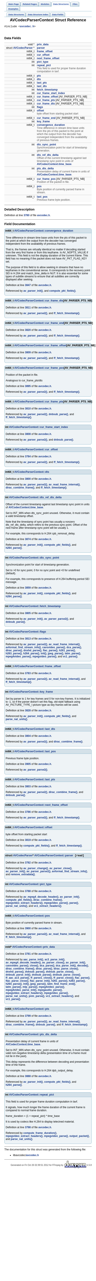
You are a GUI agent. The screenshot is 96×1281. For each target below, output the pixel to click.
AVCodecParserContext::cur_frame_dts (38, 301)
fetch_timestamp (47, 90)
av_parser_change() (35, 869)
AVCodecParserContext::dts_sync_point (34, 558)
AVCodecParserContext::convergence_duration (43, 231)
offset (40, 111)
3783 (28, 673)
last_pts (42, 83)
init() (43, 654)
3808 (28, 434)
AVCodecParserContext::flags (27, 632)
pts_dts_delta (45, 169)
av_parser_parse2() (35, 313)
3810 (28, 409)
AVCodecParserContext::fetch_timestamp (35, 606)
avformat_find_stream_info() (23, 648)
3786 (28, 812)
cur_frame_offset (47, 97)
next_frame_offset (48, 59)
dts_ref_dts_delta (47, 155)
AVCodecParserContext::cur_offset (36, 450)
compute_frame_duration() (39, 1134)
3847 (28, 285)
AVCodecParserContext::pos (32, 916)
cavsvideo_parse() (53, 648)
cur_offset (43, 55)
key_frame (43, 122)
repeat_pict (44, 65)
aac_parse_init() (33, 960)
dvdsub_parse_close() (66, 975)
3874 (28, 539)
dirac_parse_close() (66, 969)
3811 (28, 308)
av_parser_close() (60, 869)
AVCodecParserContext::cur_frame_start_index (38, 427)
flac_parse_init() (40, 981)
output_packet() (79, 1137)
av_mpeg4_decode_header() (40, 897)
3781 (28, 954)
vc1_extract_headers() (47, 907)
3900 (28, 929)
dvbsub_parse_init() (18, 975)
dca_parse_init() (66, 966)
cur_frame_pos (46, 179)
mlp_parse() (30, 988)
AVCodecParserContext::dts (31, 472)
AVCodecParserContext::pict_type (30, 885)
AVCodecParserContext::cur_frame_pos (39, 368)
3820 (28, 330)
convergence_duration (51, 125)
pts (39, 76)
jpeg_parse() (55, 654)
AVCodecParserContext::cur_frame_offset (40, 346)
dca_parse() (73, 648)
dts (39, 79)
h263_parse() (14, 654)
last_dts (42, 86)
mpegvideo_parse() (44, 657)
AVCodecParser (23, 48)
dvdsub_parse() (41, 975)
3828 (28, 711)
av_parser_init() (33, 291)
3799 (28, 1016)
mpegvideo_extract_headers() (24, 904)
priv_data (42, 45)
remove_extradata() (23, 875)
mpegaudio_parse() (50, 991)
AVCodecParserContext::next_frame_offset (41, 805)
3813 (28, 639)
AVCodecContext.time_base (54, 164)
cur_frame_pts (46, 100)
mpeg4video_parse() (18, 657)
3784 (28, 457)
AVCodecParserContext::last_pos (35, 752)
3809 (28, 353)
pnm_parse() (36, 997)
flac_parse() (50, 651)
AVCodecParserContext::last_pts (34, 780)
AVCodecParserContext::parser (53, 856)
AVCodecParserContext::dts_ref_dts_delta (35, 498)
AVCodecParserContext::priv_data (33, 947)
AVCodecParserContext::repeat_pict (31, 1095)
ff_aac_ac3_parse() (17, 978)
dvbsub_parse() (58, 414)
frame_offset (45, 52)
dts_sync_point (46, 145)
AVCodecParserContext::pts (31, 1010)
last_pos (42, 197)
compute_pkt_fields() (62, 291)
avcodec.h (27, 27)
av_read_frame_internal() (64, 485)
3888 (28, 1077)
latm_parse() (72, 654)
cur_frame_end (46, 118)
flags (40, 107)
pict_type (42, 62)
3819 (28, 840)
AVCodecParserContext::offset (33, 828)
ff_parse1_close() (41, 978)
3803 (28, 787)
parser (41, 48)
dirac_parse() (14, 651)
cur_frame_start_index (51, 93)
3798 (28, 1128)
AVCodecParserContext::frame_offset (37, 666)
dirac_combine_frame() (20, 488)
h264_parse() (14, 548)
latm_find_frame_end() (61, 984)
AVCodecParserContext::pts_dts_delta (33, 1035)
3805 (28, 613)
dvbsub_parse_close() (59, 972)
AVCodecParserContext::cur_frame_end (39, 323)
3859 (28, 588)
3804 (28, 736)
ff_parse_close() (63, 978)
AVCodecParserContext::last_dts (34, 729)
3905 (28, 764)
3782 (28, 863)
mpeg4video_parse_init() (21, 991)
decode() (82, 966)
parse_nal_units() (16, 719)
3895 (28, 386)
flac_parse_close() (17, 981)
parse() (73, 904)
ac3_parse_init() (54, 960)
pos (39, 187)
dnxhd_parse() (32, 651)
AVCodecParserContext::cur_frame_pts (38, 402)
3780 (27, 215)
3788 (28, 892)
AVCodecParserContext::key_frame (31, 692)
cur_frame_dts (46, 104)
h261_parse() (67, 651)
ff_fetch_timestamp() (66, 313)
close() (34, 966)
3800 (28, 479)
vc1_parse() (70, 657)
